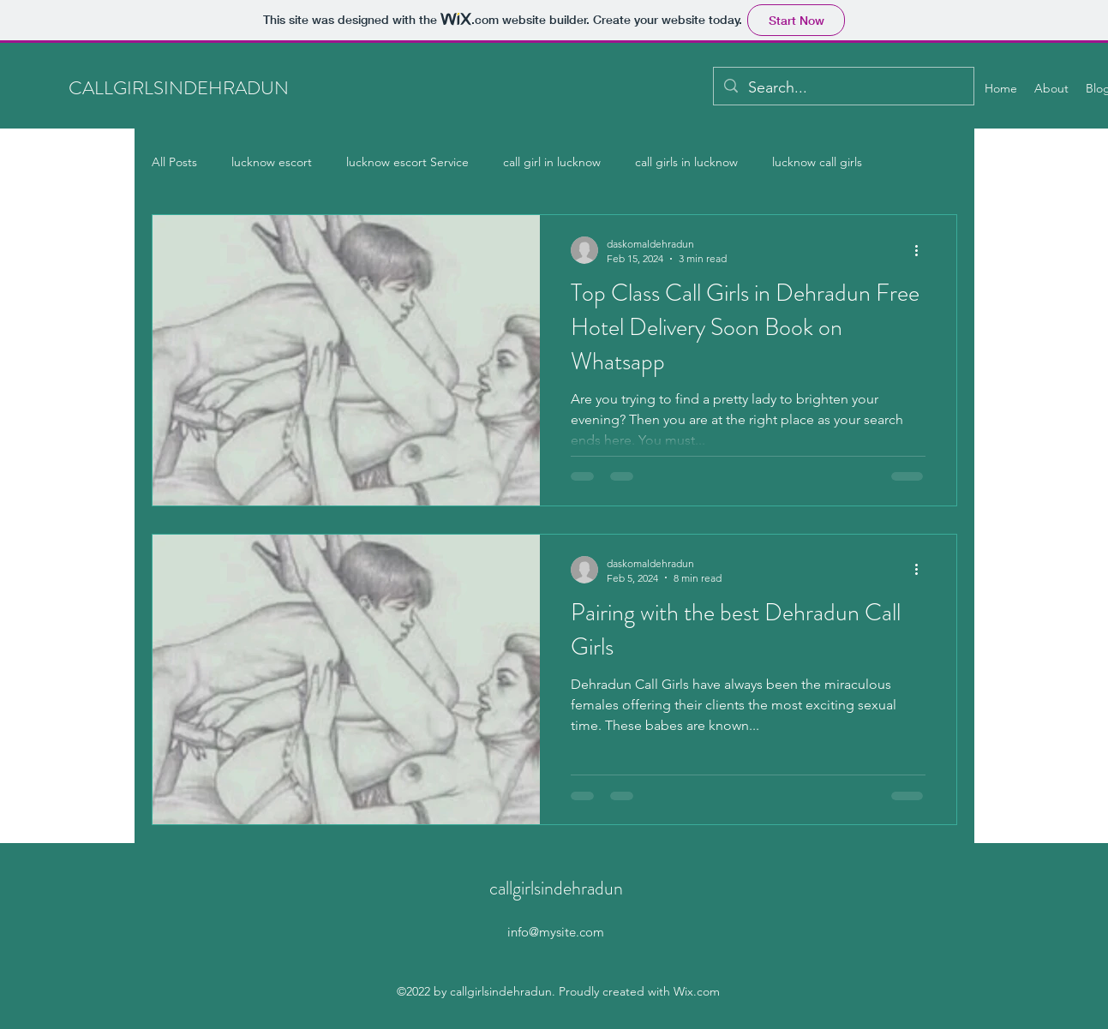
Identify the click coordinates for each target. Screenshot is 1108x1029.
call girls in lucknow (686, 162)
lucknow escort (271, 162)
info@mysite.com (555, 932)
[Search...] (842, 88)
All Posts (174, 162)
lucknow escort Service (407, 162)
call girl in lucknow (552, 162)
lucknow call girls (817, 162)
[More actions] (923, 250)
